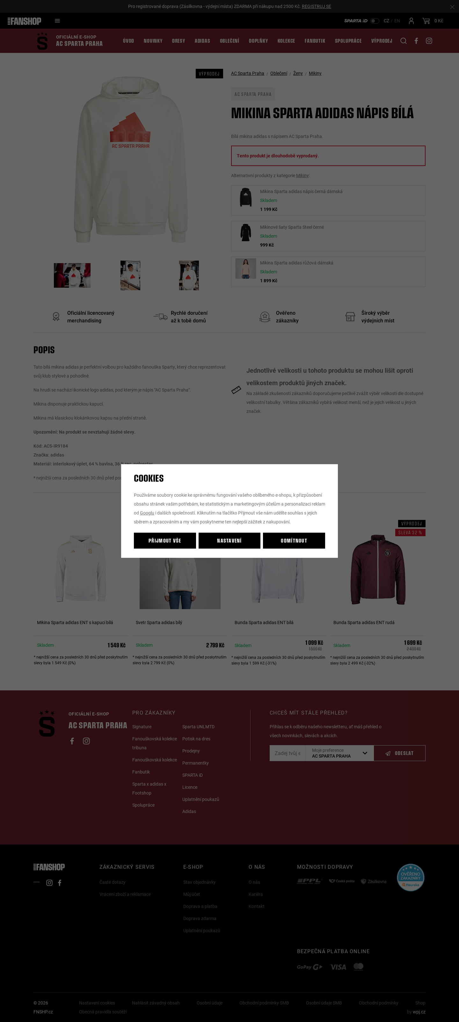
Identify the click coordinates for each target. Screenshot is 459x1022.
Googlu (147, 513)
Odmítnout (294, 540)
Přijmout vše (165, 540)
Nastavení (229, 540)
